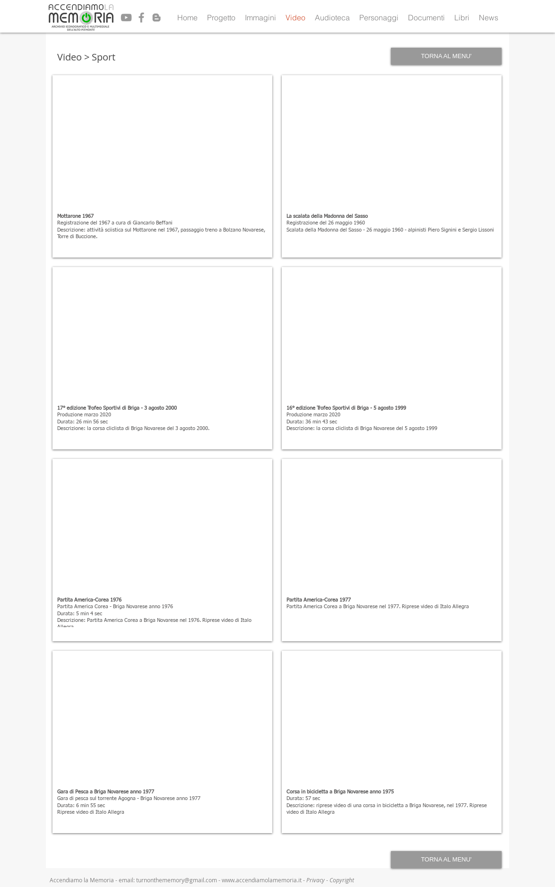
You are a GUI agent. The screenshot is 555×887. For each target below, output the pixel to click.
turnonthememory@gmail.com (176, 880)
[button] (221, 17)
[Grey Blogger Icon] (156, 17)
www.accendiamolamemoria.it (262, 880)
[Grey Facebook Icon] (141, 17)
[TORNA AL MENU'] (446, 56)
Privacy (316, 880)
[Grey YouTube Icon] (126, 17)
